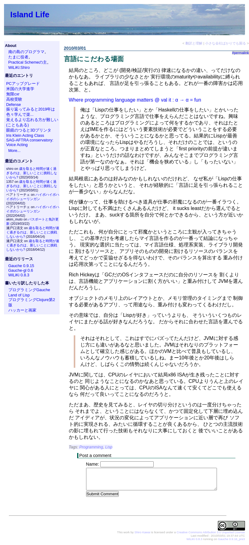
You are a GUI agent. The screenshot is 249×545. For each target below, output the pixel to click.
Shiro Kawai (142, 532)
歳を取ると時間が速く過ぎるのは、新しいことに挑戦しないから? (31, 173)
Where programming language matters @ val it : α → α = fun (135, 100)
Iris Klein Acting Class (25, 135)
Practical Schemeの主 (27, 62)
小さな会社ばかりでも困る (225, 43)
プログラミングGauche (29, 289)
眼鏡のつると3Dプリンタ (28, 130)
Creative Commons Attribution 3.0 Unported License (210, 532)
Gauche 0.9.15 (21, 265)
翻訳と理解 (193, 43)
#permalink (240, 53)
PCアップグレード (23, 83)
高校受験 (14, 99)
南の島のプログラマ (26, 51)
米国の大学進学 (20, 88)
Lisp (108, 447)
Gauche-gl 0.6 (20, 270)
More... (14, 150)
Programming (91, 447)
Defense (13, 104)
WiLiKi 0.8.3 (18, 275)
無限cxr (12, 94)
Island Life (29, 14)
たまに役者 (18, 57)
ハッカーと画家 (22, 310)
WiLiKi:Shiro (19, 67)
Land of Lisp (19, 295)
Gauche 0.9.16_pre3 (231, 539)
